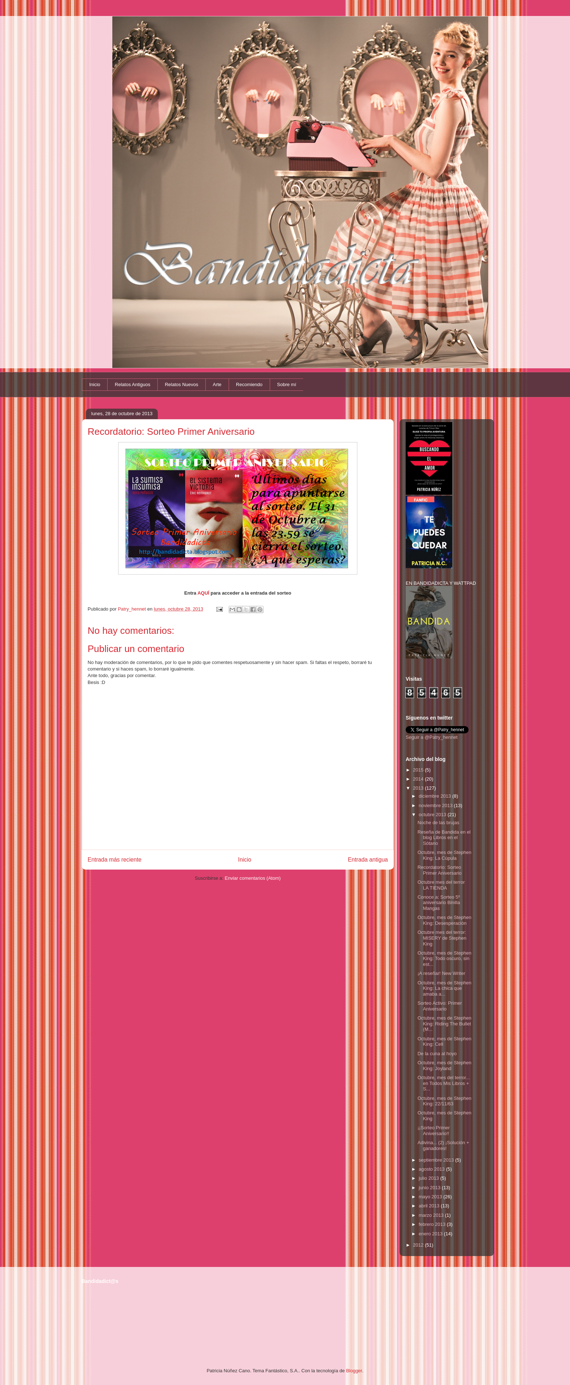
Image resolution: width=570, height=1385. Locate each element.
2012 (419, 1245)
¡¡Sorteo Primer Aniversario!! (433, 1130)
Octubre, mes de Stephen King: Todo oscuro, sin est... (444, 958)
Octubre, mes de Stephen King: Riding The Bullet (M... (444, 1023)
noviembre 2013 (436, 805)
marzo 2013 (432, 1215)
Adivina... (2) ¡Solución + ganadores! (443, 1145)
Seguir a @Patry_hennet (432, 737)
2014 (419, 779)
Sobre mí (286, 384)
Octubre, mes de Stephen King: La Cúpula (444, 855)
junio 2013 (430, 1187)
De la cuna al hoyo (437, 1053)
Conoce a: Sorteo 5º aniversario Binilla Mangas (438, 902)
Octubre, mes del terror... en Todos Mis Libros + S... (443, 1083)
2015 (419, 770)
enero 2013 (431, 1233)
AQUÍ (203, 593)
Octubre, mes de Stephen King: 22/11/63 (444, 1101)
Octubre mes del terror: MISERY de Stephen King (441, 938)
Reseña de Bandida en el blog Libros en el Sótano (443, 837)
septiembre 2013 (437, 1160)
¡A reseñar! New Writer (441, 973)
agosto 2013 (432, 1169)
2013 (419, 788)
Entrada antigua (368, 859)
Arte (217, 384)
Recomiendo (249, 384)
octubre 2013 (433, 814)
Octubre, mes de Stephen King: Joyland (444, 1065)
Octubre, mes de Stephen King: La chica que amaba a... (444, 988)
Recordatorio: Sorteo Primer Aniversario (439, 870)
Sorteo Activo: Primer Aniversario (439, 1006)
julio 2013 (429, 1178)
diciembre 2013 (436, 796)
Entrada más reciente (114, 859)
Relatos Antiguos (132, 384)
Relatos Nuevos (181, 384)
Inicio (94, 384)
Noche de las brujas (438, 822)
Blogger (354, 1370)
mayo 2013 (431, 1196)
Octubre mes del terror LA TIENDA (441, 885)
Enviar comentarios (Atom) (253, 878)
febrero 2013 (433, 1224)
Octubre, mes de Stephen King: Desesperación (444, 920)
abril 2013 (430, 1205)
